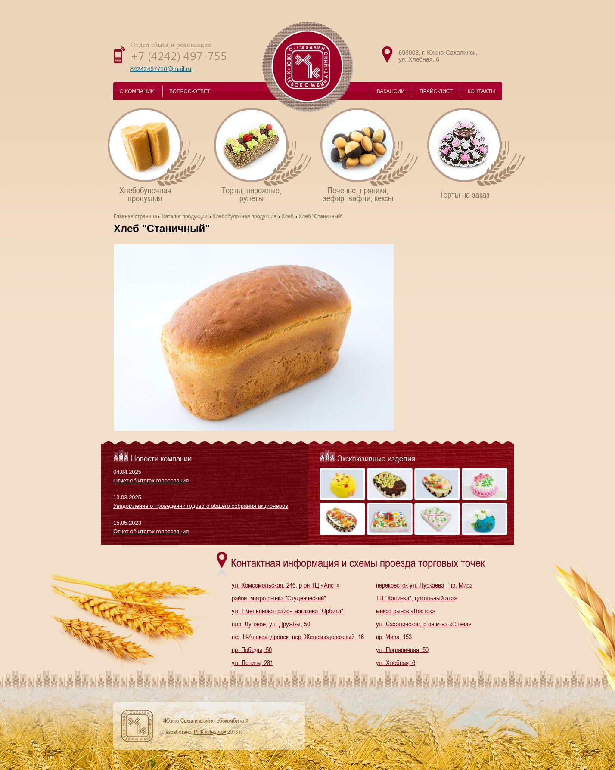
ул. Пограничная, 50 (402, 649)
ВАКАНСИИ (391, 91)
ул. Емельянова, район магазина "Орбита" (287, 611)
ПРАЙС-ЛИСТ (436, 91)
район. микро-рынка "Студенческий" (279, 598)
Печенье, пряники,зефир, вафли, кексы (369, 155)
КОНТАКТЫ (482, 91)
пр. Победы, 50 (252, 649)
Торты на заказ (476, 153)
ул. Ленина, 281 (252, 662)
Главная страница (135, 216)
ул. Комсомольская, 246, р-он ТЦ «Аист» (285, 585)
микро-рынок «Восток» (405, 611)
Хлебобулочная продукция (244, 216)
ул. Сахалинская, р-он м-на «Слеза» (423, 624)
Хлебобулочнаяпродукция (157, 155)
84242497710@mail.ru (161, 68)
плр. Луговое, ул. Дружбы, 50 (271, 624)
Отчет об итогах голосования (151, 480)
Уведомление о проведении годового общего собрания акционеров (200, 506)
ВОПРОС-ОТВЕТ (189, 91)
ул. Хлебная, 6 (395, 662)
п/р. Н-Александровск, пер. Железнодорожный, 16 (298, 636)
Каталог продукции (184, 216)
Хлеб (287, 216)
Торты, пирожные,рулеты (263, 155)
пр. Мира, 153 (394, 636)
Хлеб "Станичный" (320, 216)
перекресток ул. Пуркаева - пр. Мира (424, 585)
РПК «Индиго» (210, 731)
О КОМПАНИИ (137, 91)
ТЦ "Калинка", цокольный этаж (417, 598)
